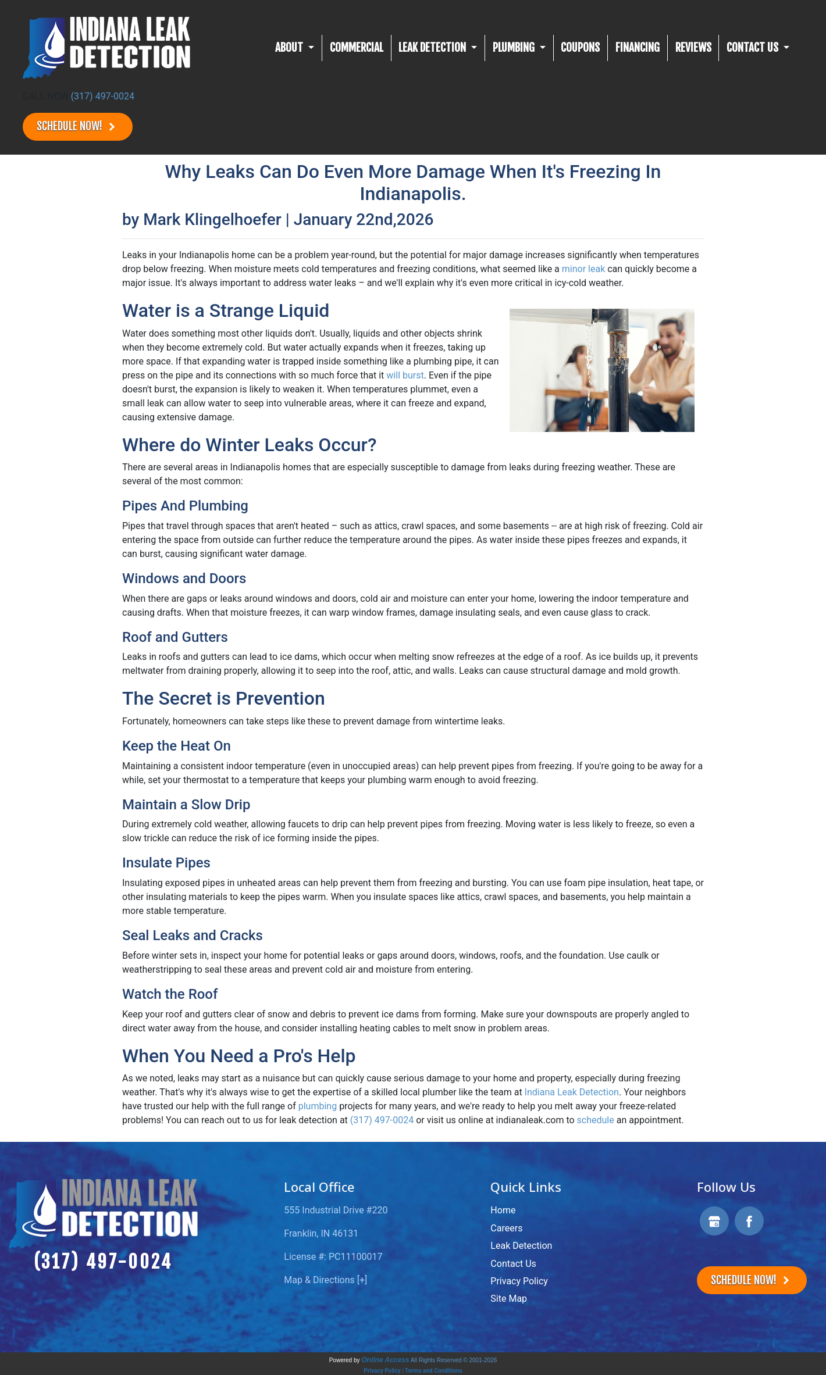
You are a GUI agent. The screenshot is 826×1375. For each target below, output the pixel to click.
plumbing (317, 1106)
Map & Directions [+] (325, 1279)
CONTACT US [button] (754, 48)
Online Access (385, 1360)
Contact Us (513, 1263)
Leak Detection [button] (433, 48)
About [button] (290, 48)
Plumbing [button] (515, 48)
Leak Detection (521, 1245)
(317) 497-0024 (102, 96)
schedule (595, 1120)
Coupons (580, 48)
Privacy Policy (519, 1281)
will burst (404, 375)
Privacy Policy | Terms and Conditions (413, 1370)
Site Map (508, 1298)
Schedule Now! (78, 126)
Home (502, 1210)
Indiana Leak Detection (572, 1092)
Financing (637, 48)
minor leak (583, 268)
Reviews (693, 48)
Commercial (356, 48)
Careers (506, 1228)
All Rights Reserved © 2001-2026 (454, 1360)
